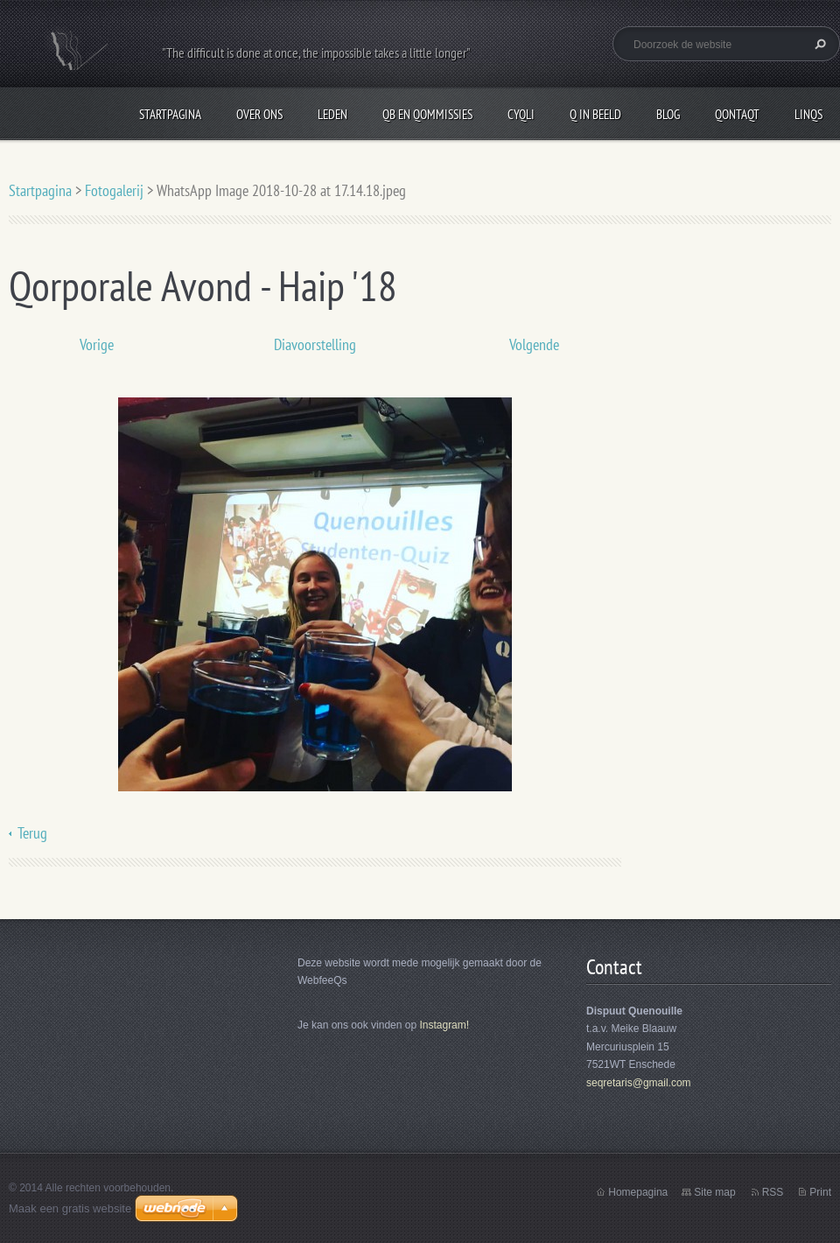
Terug (32, 833)
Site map (714, 1192)
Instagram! (444, 1025)
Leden (332, 114)
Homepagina (638, 1192)
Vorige (97, 344)
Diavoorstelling (315, 344)
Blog (668, 114)
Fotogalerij (114, 190)
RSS (773, 1192)
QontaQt (737, 114)
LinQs (808, 114)
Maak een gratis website (70, 1208)
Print (820, 1192)
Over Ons (259, 114)
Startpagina (170, 114)
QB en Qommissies (427, 114)
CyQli (521, 114)
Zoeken (818, 44)
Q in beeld (595, 114)
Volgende (534, 344)
